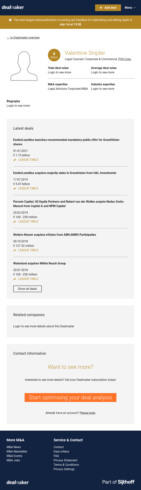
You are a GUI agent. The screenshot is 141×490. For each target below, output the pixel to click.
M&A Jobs (13, 460)
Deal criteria (61, 451)
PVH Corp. (124, 59)
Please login (87, 413)
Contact (59, 447)
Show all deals (27, 289)
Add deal (108, 7)
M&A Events (14, 456)
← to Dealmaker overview (23, 37)
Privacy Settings (64, 469)
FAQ (56, 456)
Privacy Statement (65, 460)
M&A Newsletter (17, 451)
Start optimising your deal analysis (70, 397)
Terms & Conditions (66, 464)
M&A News (14, 447)
